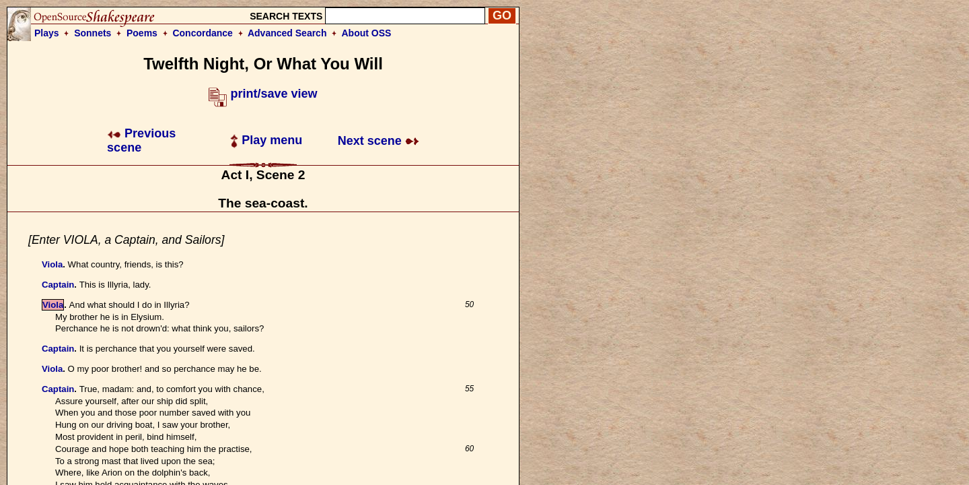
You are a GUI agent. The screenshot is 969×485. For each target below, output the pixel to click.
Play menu (266, 140)
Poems (142, 33)
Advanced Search (287, 33)
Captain (58, 285)
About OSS (367, 33)
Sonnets (92, 33)
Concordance (202, 33)
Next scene (378, 141)
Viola (52, 264)
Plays (46, 33)
